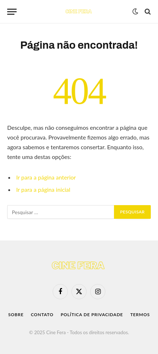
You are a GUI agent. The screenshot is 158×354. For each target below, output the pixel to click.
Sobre (16, 314)
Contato (42, 314)
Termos (140, 314)
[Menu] (12, 12)
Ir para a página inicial (43, 189)
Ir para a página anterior (46, 177)
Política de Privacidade (92, 314)
